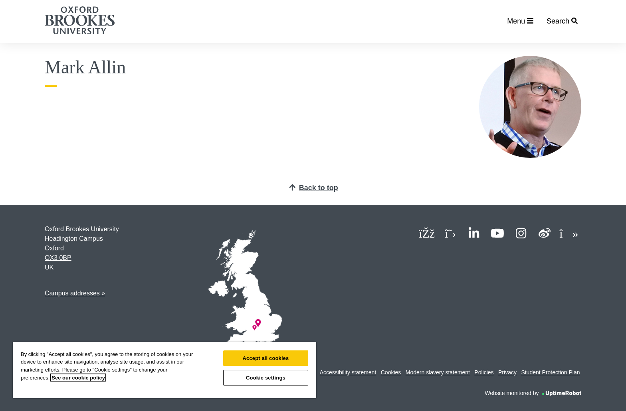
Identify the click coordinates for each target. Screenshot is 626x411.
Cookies (391, 372)
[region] (164, 370)
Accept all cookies (266, 358)
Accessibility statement (348, 372)
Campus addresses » (75, 293)
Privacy (507, 372)
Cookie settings (265, 378)
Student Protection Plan (550, 372)
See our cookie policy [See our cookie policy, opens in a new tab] (78, 378)
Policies (483, 372)
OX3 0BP (58, 257)
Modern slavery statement (438, 372)
